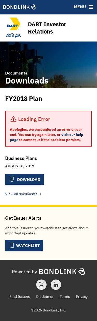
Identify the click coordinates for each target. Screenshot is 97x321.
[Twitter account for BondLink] (41, 284)
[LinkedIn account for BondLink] (56, 284)
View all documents (21, 194)
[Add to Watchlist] (24, 245)
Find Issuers (20, 296)
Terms (65, 296)
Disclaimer (45, 296)
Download (24, 179)
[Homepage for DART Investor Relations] (48, 28)
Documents (16, 73)
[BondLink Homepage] (19, 7)
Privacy (82, 296)
